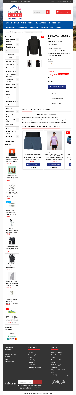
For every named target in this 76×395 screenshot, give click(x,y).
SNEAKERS (9, 124)
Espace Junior (10, 68)
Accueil (8, 36)
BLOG (51, 27)
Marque (50, 44)
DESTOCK (44, 27)
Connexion (14, 1)
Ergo (7, 128)
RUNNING (9, 23)
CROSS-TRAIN (34, 27)
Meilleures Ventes (9, 143)
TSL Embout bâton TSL (12, 228)
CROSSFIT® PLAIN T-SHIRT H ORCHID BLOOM (54, 155)
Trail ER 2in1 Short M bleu (33, 155)
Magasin (7, 356)
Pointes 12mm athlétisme (12, 299)
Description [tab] (27, 110)
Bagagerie (11, 54)
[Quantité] (57, 82)
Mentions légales (32, 360)
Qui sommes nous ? (10, 354)
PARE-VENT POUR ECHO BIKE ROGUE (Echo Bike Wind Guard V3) (12, 281)
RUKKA (55, 44)
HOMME (16, 23)
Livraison (7, 359)
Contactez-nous (9, 361)
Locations (9, 136)
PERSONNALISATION (12, 88)
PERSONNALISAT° (22, 27)
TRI (48, 23)
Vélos (8, 94)
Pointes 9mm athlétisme (12, 193)
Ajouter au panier (57, 87)
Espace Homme (11, 51)
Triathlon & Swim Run (9, 80)
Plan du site (31, 352)
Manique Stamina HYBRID (12, 246)
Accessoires (10, 64)
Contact (52, 1)
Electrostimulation (12, 101)
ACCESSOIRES (10, 27)
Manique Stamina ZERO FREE (12, 157)
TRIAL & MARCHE (40, 23)
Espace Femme (11, 61)
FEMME (23, 23)
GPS (59, 23)
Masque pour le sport (11, 132)
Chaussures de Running (11, 40)
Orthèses (9, 98)
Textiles (10, 57)
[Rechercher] (41, 12)
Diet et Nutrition (11, 84)
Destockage (10, 111)
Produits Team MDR (10, 115)
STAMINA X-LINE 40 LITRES (12, 264)
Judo (7, 104)
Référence (51, 41)
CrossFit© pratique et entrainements (10, 46)
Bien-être (9, 91)
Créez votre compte (25, 1)
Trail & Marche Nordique (11, 75)
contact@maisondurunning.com (61, 375)
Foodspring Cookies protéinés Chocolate (12, 175)
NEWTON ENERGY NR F (12, 317)
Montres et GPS (11, 71)
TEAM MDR (58, 27)
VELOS (54, 23)
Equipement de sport (10, 120)
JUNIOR (30, 23)
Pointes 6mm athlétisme (12, 210)
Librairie (9, 108)
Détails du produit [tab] (42, 110)
